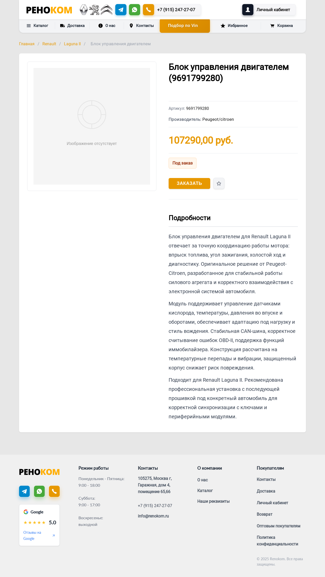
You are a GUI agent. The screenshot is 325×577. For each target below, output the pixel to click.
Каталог (37, 25)
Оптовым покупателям (278, 526)
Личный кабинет (272, 502)
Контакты (141, 25)
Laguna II (72, 43)
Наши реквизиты (213, 501)
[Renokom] (49, 9)
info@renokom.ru (153, 516)
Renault (49, 43)
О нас (106, 25)
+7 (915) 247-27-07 (155, 505)
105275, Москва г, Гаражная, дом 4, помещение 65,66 (155, 485)
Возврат (264, 514)
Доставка (72, 25)
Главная (27, 43)
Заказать (189, 183)
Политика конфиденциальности (277, 540)
